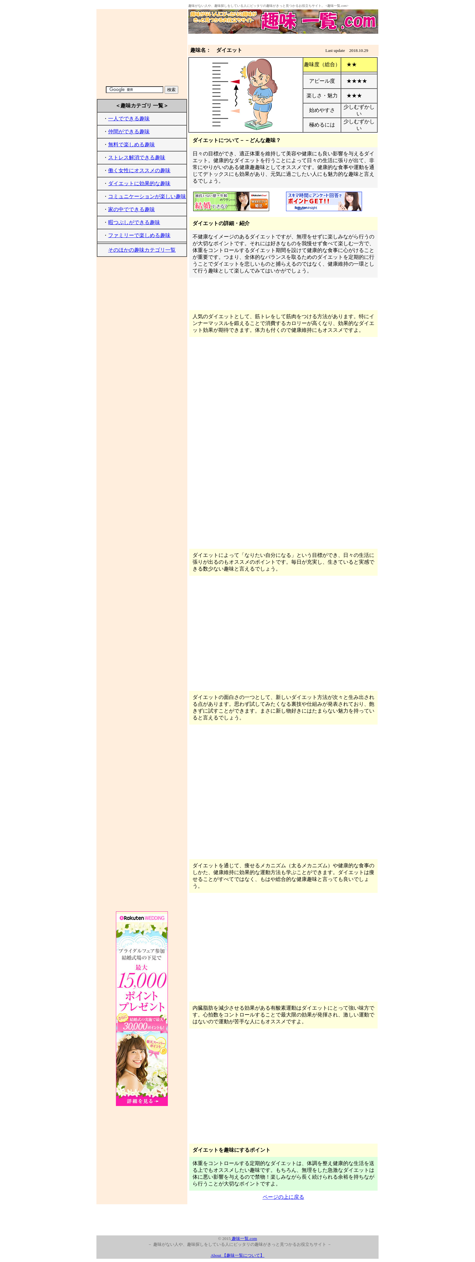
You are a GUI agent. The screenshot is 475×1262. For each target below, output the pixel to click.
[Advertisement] (141, 47)
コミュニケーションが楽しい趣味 (147, 196)
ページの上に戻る (283, 1197)
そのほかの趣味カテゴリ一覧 (142, 250)
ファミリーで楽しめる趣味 (139, 235)
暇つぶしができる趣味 (134, 222)
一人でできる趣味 (129, 118)
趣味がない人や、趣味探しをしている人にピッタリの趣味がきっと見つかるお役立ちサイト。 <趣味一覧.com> (268, 5)
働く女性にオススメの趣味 (139, 170)
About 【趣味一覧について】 (238, 1255)
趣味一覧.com (244, 1238)
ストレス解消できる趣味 (136, 157)
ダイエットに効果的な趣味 (139, 183)
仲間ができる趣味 (129, 131)
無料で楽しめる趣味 (131, 144)
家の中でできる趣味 (131, 209)
